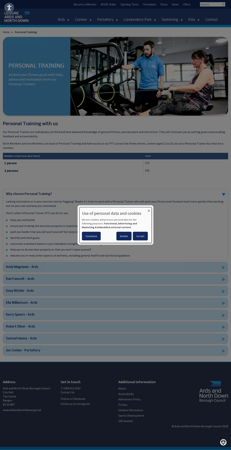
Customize (91, 236)
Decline (124, 236)
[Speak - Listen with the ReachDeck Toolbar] (9, 7)
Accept (140, 236)
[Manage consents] (223, 442)
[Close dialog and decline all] (149, 209)
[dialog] (115, 225)
